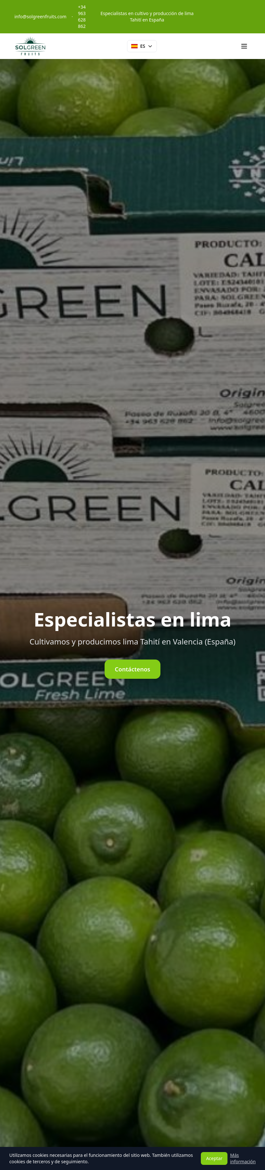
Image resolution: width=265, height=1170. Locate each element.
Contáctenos (132, 669)
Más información (243, 1158)
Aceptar (214, 1158)
